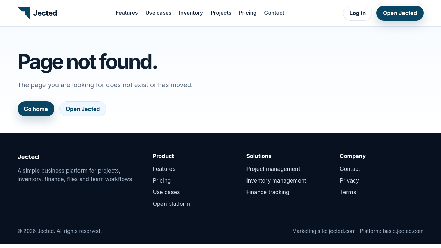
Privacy (349, 180)
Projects (221, 13)
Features (127, 13)
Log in (357, 13)
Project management (273, 168)
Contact (274, 13)
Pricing (248, 13)
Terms (348, 191)
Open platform (171, 203)
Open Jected (400, 13)
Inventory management (276, 180)
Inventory (191, 13)
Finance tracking (267, 191)
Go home (36, 108)
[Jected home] (37, 13)
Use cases (158, 13)
